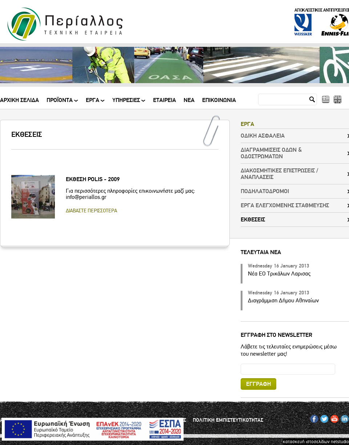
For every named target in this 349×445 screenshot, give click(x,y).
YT (332, 417)
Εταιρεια (164, 100)
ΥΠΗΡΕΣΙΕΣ (126, 103)
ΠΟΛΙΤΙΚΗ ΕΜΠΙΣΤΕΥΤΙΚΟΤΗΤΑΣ (228, 420)
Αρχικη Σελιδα (19, 100)
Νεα (189, 100)
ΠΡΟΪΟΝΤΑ (60, 103)
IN (343, 417)
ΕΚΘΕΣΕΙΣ (253, 219)
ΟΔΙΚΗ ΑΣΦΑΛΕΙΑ (263, 135)
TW (323, 417)
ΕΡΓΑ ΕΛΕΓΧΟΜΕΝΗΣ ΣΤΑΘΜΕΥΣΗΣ (285, 205)
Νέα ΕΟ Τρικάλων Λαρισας (279, 273)
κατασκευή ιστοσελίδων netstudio (316, 442)
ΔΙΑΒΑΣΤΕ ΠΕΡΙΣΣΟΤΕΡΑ (91, 211)
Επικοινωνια (219, 100)
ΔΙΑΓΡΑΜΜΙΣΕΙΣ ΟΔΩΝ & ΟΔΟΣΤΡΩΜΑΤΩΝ (271, 153)
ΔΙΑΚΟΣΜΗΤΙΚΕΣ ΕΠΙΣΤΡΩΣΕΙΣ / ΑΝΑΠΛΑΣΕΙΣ (279, 173)
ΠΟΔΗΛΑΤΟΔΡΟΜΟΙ (265, 191)
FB (313, 417)
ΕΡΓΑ (93, 103)
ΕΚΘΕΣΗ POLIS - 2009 (93, 179)
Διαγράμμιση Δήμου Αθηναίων (283, 300)
